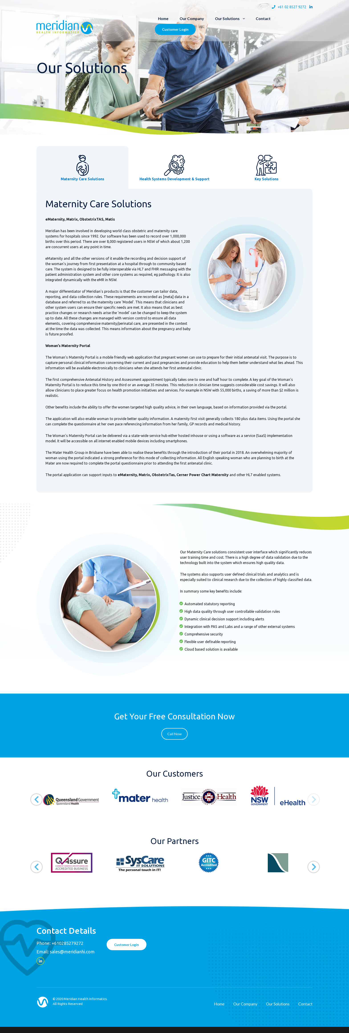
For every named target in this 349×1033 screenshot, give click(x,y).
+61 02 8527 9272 (292, 7)
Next (310, 796)
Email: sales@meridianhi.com (66, 951)
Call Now (174, 734)
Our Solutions (227, 18)
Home (163, 18)
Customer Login (175, 29)
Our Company (192, 18)
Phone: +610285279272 (60, 943)
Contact (263, 18)
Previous (33, 796)
